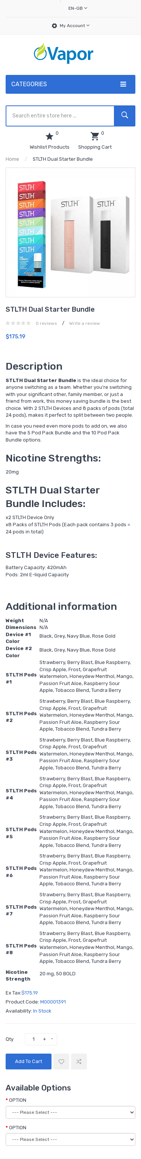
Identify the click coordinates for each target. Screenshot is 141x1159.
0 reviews (46, 323)
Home (12, 159)
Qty (10, 1039)
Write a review (84, 323)
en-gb (77, 8)
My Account (74, 25)
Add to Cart (28, 1061)
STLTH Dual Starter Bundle (63, 159)
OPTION (17, 1100)
